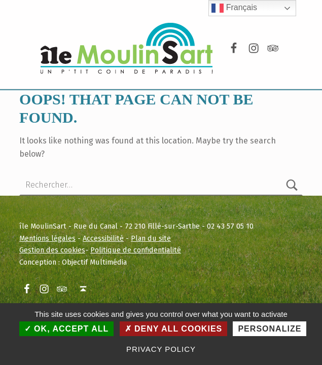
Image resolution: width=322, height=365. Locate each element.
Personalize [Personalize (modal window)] (269, 328)
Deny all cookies (174, 328)
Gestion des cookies (52, 249)
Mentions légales (47, 238)
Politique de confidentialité (135, 249)
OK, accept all (66, 328)
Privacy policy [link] (161, 349)
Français (234, 8)
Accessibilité (103, 238)
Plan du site (151, 238)
